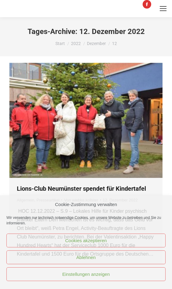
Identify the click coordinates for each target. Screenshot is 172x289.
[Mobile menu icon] (163, 8)
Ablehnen (85, 257)
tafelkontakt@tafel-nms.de (96, 4)
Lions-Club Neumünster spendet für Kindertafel (81, 188)
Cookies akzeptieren (86, 240)
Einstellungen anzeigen (86, 274)
